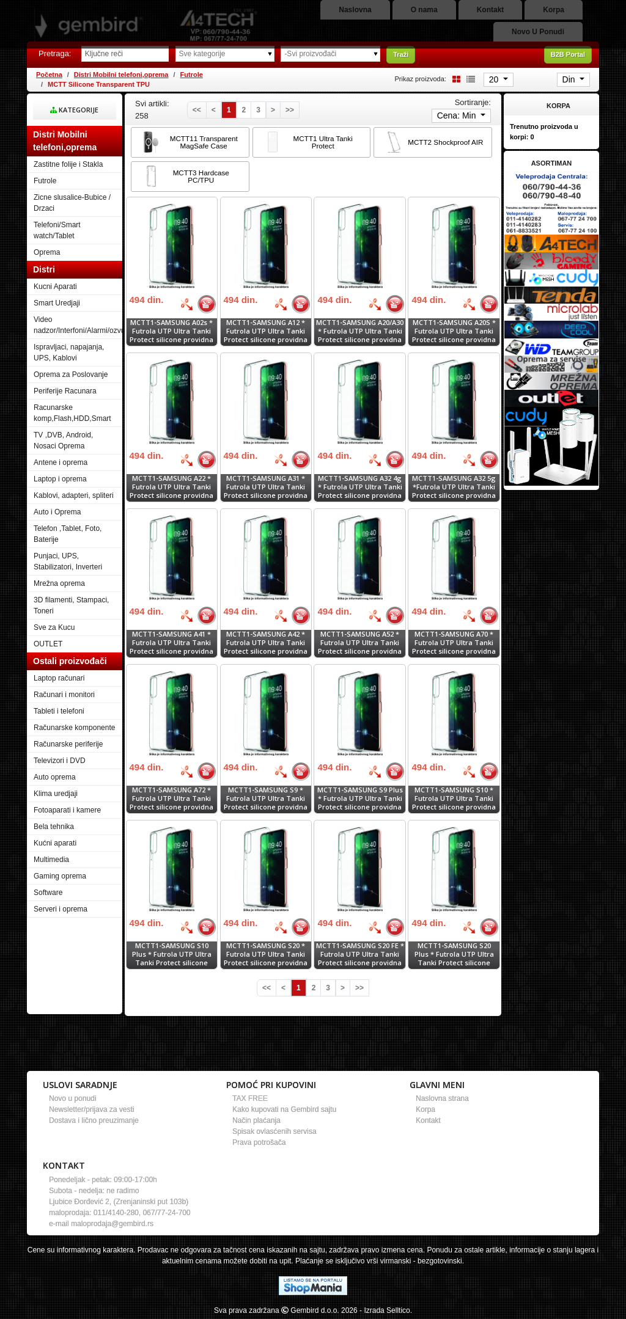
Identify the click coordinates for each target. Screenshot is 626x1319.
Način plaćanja (256, 1120)
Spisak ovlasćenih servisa (274, 1131)
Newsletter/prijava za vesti (91, 1109)
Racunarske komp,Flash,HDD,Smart (72, 413)
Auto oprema (55, 777)
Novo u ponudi (72, 1098)
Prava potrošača (258, 1142)
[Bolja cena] (186, 304)
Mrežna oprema (59, 583)
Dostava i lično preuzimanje (94, 1120)
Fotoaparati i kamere (67, 810)
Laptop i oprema (60, 479)
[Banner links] (551, 187)
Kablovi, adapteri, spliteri (74, 495)
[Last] (290, 110)
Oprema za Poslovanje (71, 374)
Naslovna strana (442, 1098)
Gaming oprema (60, 876)
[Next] (273, 110)
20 (495, 79)
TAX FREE (250, 1098)
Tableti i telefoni (59, 711)
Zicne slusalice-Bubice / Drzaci (72, 203)
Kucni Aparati (55, 286)
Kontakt (428, 1120)
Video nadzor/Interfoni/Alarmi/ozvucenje (78, 325)
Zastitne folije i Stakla (68, 164)
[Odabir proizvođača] (330, 54)
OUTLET (48, 644)
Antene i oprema (60, 462)
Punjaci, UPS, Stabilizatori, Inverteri (68, 561)
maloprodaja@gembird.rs (112, 1223)
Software (48, 892)
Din (570, 79)
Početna (49, 74)
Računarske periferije (68, 744)
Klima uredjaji (56, 793)
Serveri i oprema (60, 909)
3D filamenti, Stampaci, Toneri (71, 605)
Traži (400, 54)
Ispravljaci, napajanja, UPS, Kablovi (69, 352)
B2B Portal (568, 54)
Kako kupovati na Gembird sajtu (284, 1109)
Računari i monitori (64, 694)
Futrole (191, 74)
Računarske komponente (74, 727)
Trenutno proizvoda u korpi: (544, 132)
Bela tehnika (54, 826)
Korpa (425, 1109)
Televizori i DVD (60, 760)
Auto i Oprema (57, 512)
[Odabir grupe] (225, 54)
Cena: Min (458, 115)
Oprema (47, 252)
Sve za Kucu (54, 627)
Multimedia (51, 859)
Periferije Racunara (65, 391)
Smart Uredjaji (57, 303)
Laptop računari (59, 678)
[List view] (469, 78)
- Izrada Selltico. (385, 1310)
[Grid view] (454, 78)
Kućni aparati (55, 843)
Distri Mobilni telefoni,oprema (121, 74)
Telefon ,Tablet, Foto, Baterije (67, 534)
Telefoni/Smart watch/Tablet (57, 230)
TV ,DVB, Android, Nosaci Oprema (63, 440)
